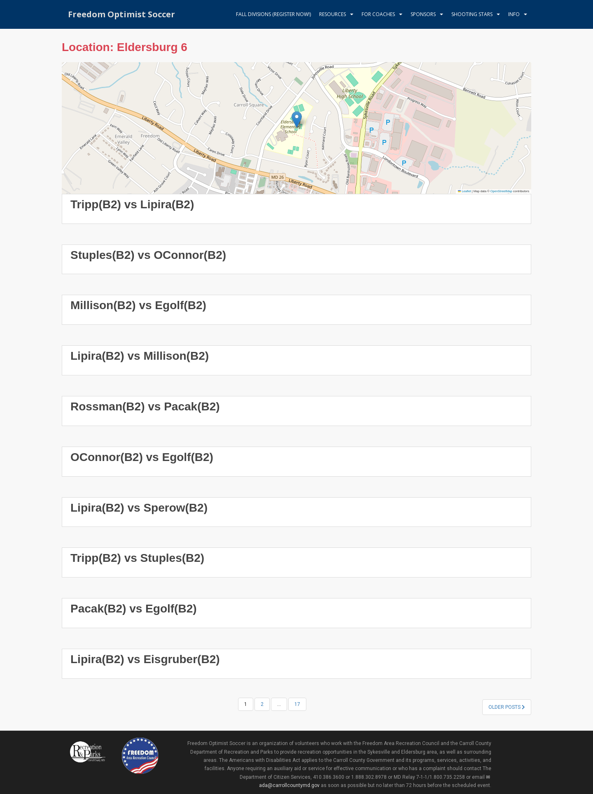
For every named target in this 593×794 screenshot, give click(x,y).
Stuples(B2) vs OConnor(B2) (148, 255)
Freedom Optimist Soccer (121, 14)
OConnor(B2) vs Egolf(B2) (141, 457)
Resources (332, 14)
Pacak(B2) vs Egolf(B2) (133, 608)
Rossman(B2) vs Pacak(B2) (145, 406)
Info (514, 14)
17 (297, 704)
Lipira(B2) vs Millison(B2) (139, 355)
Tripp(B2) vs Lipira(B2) (132, 204)
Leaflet (464, 191)
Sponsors (423, 14)
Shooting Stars (472, 14)
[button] (297, 119)
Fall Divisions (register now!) (273, 14)
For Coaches (378, 14)
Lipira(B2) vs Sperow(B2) (139, 507)
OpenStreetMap (501, 191)
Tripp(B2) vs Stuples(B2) (137, 558)
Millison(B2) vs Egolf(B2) (138, 305)
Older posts (506, 707)
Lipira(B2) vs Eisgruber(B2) (145, 659)
